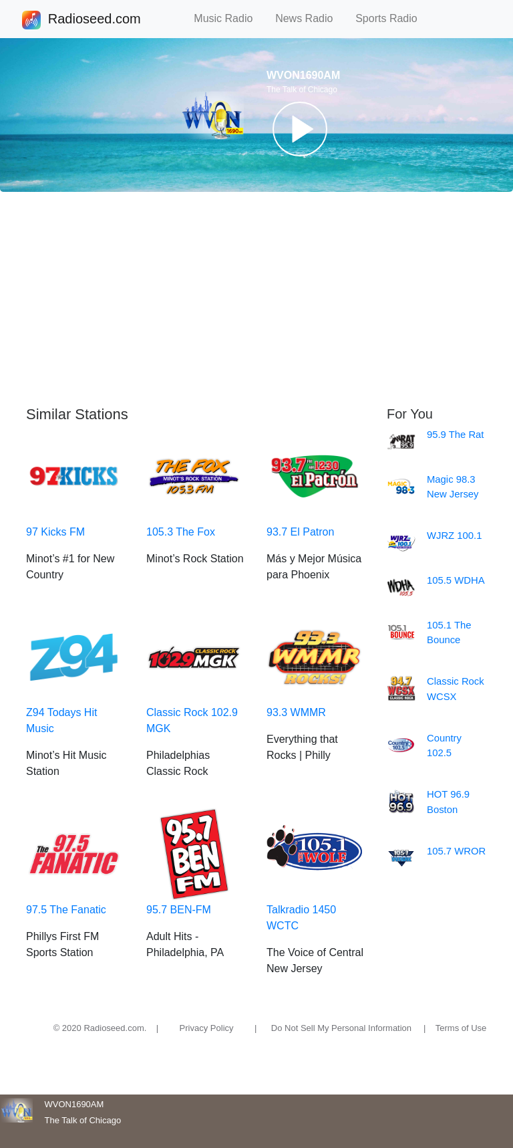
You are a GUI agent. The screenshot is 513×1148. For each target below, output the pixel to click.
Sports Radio (392, 18)
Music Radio (229, 18)
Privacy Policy (207, 1028)
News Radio (310, 18)
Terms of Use (461, 1028)
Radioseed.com (94, 20)
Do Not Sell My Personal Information (341, 1028)
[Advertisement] (256, 298)
